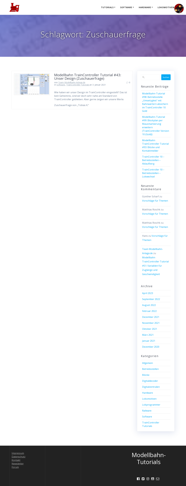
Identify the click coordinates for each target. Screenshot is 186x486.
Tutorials (107, 7)
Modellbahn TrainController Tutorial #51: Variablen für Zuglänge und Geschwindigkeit (155, 266)
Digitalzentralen (151, 386)
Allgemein (147, 363)
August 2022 (149, 305)
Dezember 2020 (150, 346)
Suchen (166, 77)
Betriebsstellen (150, 369)
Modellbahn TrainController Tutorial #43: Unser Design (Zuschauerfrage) (87, 76)
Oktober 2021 (149, 328)
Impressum (18, 453)
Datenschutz (18, 456)
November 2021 (151, 323)
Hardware (145, 7)
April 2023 (147, 293)
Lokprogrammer (151, 404)
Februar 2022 (149, 311)
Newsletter (18, 463)
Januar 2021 (148, 340)
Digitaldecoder (150, 380)
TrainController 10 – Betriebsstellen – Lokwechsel (153, 173)
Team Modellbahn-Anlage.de (71, 82)
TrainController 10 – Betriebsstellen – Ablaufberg (153, 160)
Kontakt (16, 460)
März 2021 (148, 334)
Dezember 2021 (150, 317)
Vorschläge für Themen (155, 200)
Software (126, 7)
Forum (15, 467)
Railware (146, 410)
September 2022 (151, 299)
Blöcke (145, 375)
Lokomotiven (166, 7)
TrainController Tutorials (77, 84)
